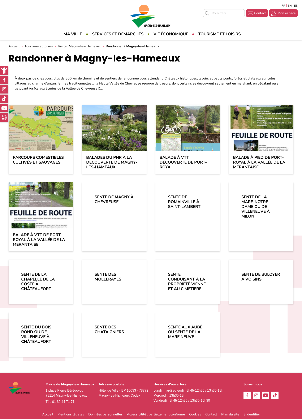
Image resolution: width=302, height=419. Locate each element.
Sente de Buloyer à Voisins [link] (260, 277)
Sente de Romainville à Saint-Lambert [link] (184, 201)
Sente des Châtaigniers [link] (109, 329)
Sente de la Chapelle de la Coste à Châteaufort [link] (38, 282)
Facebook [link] (4, 80)
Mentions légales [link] (70, 414)
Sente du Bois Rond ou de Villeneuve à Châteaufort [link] (36, 334)
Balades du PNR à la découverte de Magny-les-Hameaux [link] (111, 162)
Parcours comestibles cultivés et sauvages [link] (38, 160)
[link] (4, 70)
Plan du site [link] (230, 414)
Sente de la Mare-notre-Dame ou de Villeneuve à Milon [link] (255, 206)
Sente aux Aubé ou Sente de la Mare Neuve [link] (185, 332)
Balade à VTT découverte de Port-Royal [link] (183, 162)
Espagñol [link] (296, 5)
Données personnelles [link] (105, 414)
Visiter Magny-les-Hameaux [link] (79, 46)
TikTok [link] (4, 99)
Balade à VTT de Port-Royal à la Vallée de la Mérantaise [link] (39, 240)
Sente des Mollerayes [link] (108, 277)
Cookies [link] (195, 414)
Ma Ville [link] (73, 34)
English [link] (290, 5)
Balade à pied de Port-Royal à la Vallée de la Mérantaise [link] (259, 162)
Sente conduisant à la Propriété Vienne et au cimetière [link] (187, 282)
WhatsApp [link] (4, 117)
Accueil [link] (14, 46)
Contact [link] (260, 13)
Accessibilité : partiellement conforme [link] (156, 414)
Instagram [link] (4, 89)
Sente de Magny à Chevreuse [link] (114, 199)
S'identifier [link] (251, 414)
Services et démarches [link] (117, 34)
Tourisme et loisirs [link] (219, 34)
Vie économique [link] (171, 34)
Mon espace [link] (286, 13)
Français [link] (283, 5)
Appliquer (207, 13)
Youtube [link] (4, 108)
